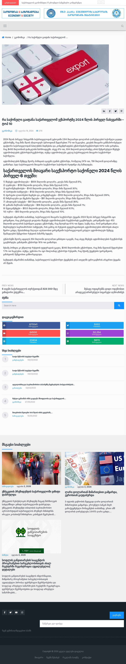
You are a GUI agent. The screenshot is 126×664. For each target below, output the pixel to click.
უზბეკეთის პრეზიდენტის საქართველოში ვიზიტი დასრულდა (31, 493)
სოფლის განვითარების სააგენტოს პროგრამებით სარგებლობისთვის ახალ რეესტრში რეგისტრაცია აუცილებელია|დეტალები (26, 565)
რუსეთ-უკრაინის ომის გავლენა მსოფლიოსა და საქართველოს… (39, 398)
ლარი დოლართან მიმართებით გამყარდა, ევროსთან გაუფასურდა (91, 494)
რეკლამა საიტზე (71, 657)
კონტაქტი (86, 657)
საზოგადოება (18, 416)
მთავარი (39, 657)
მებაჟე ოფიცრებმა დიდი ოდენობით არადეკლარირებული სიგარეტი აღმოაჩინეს (96, 289)
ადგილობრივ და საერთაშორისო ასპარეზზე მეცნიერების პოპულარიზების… (43, 385)
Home (8, 37)
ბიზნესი (5, 555)
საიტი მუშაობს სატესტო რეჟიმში (25, 357)
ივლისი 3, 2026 (24, 486)
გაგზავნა (117, 615)
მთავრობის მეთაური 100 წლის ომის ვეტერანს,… (32, 412)
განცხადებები (18, 360)
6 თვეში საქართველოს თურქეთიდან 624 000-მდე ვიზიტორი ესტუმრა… (31, 289)
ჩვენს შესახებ (52, 657)
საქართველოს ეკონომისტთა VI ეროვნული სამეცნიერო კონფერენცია (52, 3)
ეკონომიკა (19, 37)
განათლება (17, 388)
